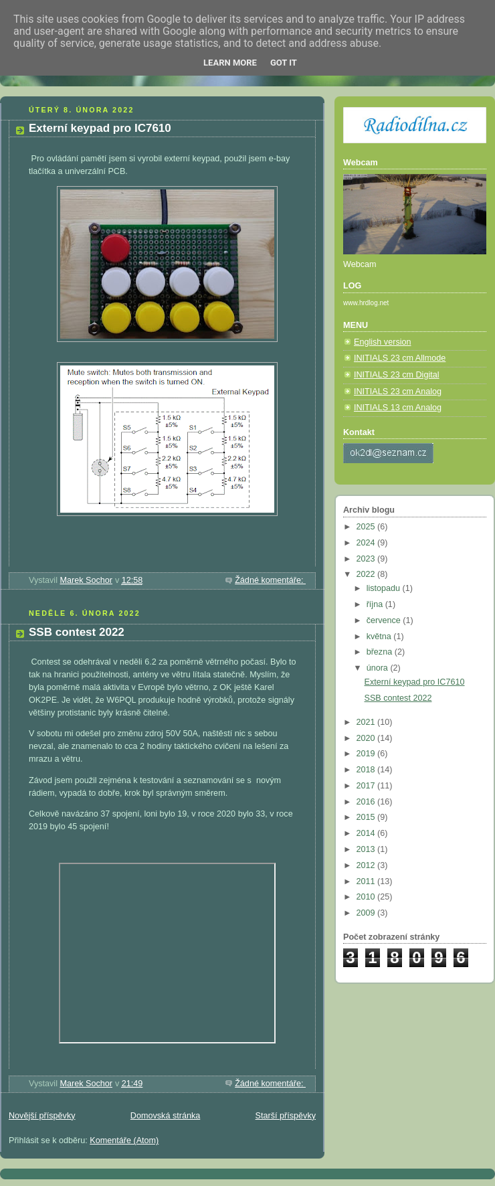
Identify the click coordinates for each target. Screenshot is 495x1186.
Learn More (230, 63)
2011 (367, 881)
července (385, 620)
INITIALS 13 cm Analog (397, 407)
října (376, 604)
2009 (367, 913)
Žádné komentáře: (270, 580)
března (381, 652)
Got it (283, 63)
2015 (367, 817)
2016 (367, 802)
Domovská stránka (165, 1115)
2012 (367, 865)
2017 (367, 785)
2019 (367, 753)
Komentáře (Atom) (124, 1140)
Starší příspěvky (286, 1115)
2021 (367, 722)
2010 (367, 897)
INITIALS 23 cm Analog (397, 391)
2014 (367, 833)
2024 (367, 542)
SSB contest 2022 (76, 632)
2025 (367, 526)
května (380, 636)
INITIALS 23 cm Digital (396, 374)
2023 (367, 559)
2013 (367, 849)
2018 (367, 769)
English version (382, 342)
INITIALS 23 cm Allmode (400, 358)
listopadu (385, 588)
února (379, 668)
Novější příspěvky (42, 1115)
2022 (367, 574)
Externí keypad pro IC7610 (100, 128)
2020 (367, 738)
